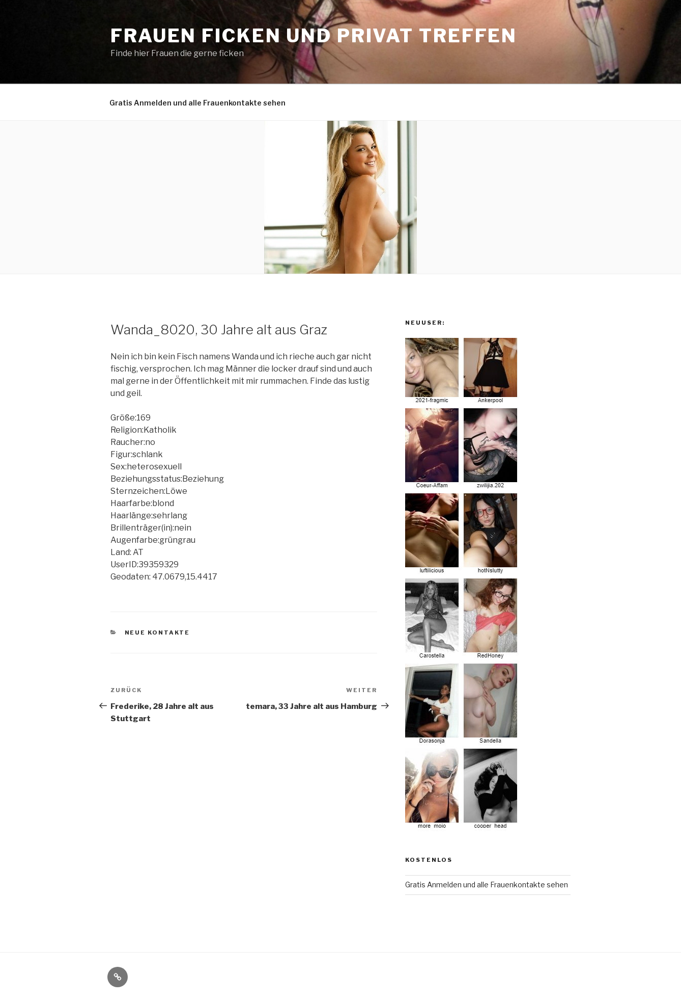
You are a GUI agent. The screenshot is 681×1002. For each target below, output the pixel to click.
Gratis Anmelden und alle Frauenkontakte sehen (197, 102)
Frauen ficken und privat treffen (313, 35)
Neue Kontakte (157, 632)
